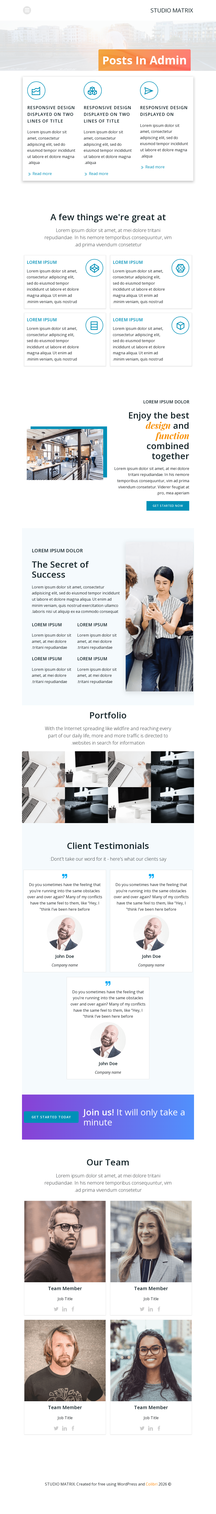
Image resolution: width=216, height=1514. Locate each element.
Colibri (151, 1501)
